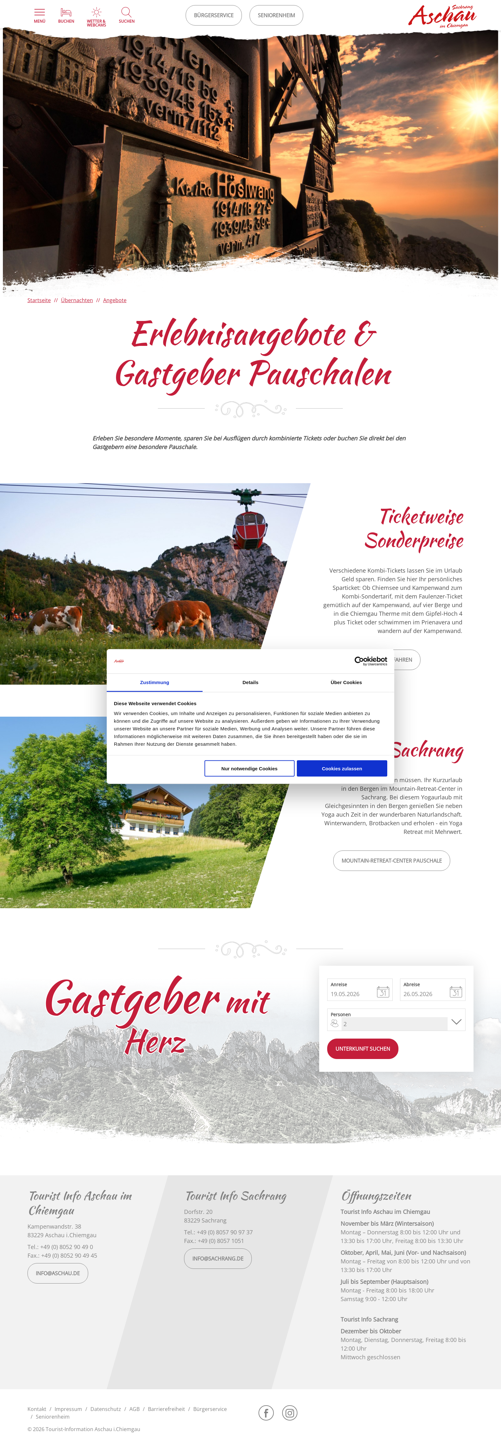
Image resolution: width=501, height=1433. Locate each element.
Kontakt (36, 1409)
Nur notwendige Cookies (249, 768)
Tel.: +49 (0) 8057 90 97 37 (218, 1232)
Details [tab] (250, 682)
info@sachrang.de (217, 1258)
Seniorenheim (53, 1416)
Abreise (412, 984)
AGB (134, 1409)
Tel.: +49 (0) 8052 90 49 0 (60, 1247)
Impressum (68, 1409)
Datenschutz (105, 1409)
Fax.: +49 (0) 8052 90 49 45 (62, 1255)
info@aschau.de (58, 1273)
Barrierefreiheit (166, 1409)
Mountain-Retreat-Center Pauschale (392, 860)
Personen (341, 1014)
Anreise (339, 984)
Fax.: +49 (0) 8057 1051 (214, 1241)
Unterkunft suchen (362, 1048)
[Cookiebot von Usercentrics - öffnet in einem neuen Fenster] (359, 661)
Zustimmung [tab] (154, 682)
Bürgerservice (210, 1409)
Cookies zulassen (342, 768)
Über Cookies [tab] (346, 682)
